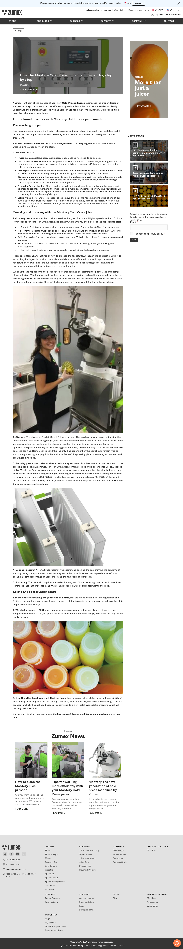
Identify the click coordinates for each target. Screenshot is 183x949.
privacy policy (155, 234)
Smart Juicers (51, 902)
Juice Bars (84, 862)
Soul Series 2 (51, 866)
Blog (147, 10)
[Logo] (12, 12)
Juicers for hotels (87, 858)
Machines (151, 898)
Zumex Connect (52, 898)
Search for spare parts (55, 926)
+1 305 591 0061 (13, 859)
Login (47, 918)
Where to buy (120, 10)
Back (18, 30)
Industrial (49, 889)
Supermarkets (85, 854)
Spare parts (152, 905)
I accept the (150, 234)
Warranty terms (86, 898)
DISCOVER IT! (144, 105)
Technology (118, 850)
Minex (48, 858)
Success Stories (120, 862)
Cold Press (50, 885)
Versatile (49, 869)
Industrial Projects (87, 869)
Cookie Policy (91, 945)
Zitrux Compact (52, 854)
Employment (118, 858)
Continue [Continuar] (138, 3)
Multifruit (151, 850)
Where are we (119, 854)
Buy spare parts (86, 909)
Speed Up (49, 873)
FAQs (81, 905)
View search (179, 10)
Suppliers (102, 945)
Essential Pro (51, 862)
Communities (85, 866)
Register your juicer (54, 930)
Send (134, 240)
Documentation (135, 10)
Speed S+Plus (51, 877)
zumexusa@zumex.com (16, 869)
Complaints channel (116, 945)
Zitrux (48, 850)
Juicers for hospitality (89, 850)
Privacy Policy (77, 945)
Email (134, 222)
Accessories (152, 902)
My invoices (50, 922)
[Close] (179, 3)
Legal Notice (64, 945)
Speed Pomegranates (55, 881)
